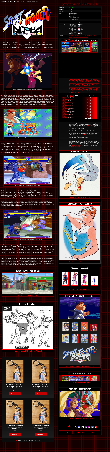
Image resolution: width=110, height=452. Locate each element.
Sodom (70, 37)
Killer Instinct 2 (90, 91)
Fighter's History (76, 92)
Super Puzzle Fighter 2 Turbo (82, 88)
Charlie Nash (89, 35)
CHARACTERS (80, 432)
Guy (85, 35)
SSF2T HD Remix (72, 83)
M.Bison (81, 37)
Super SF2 (79, 81)
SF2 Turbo (75, 81)
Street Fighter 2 (88, 80)
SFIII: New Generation (86, 83)
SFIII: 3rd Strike (72, 84)
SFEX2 (95, 87)
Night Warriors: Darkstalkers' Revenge (84, 89)
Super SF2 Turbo (86, 81)
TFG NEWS (66, 432)
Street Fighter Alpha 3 (76, 145)
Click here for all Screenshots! (80, 383)
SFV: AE (94, 85)
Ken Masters (74, 35)
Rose (96, 35)
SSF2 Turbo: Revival (94, 81)
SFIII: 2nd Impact (95, 83)
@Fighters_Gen (77, 146)
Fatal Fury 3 (95, 89)
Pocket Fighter (92, 88)
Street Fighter (81, 80)
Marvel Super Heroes (73, 91)
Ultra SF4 (83, 85)
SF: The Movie (72, 88)
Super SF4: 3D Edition (93, 84)
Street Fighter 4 (79, 84)
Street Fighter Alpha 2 (80, 134)
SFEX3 (98, 87)
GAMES (93, 432)
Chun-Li (81, 35)
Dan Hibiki (85, 37)
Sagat (74, 37)
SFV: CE (98, 85)
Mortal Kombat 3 (82, 91)
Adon (78, 35)
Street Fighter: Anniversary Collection (77, 87)
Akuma (77, 37)
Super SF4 (85, 84)
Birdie (93, 35)
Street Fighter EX (89, 87)
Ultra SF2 (79, 83)
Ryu (70, 35)
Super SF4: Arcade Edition (74, 85)
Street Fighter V (88, 85)
